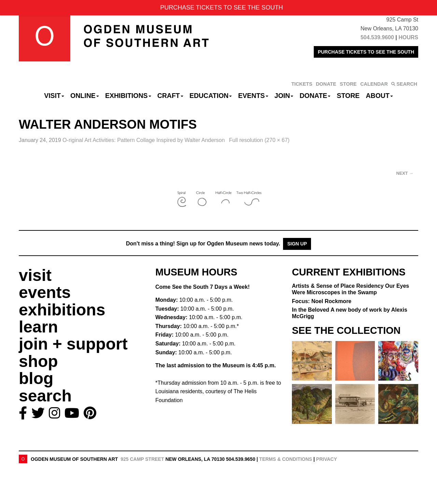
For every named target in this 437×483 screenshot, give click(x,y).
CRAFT (170, 95)
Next (404, 173)
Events (253, 95)
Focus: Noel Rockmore (321, 301)
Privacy (326, 459)
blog (36, 378)
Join (284, 95)
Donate (314, 95)
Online (84, 95)
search (45, 396)
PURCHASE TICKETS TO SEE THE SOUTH (366, 52)
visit (35, 275)
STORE (348, 84)
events (45, 292)
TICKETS (301, 84)
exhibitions (62, 310)
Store (348, 95)
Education (210, 95)
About (379, 95)
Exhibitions (128, 95)
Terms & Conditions (285, 459)
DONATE (326, 84)
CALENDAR (374, 84)
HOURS (408, 37)
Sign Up (297, 243)
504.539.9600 (377, 37)
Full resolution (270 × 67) (259, 140)
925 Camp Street (142, 459)
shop (38, 361)
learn (38, 327)
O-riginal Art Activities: (144, 140)
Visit (54, 95)
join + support (73, 344)
